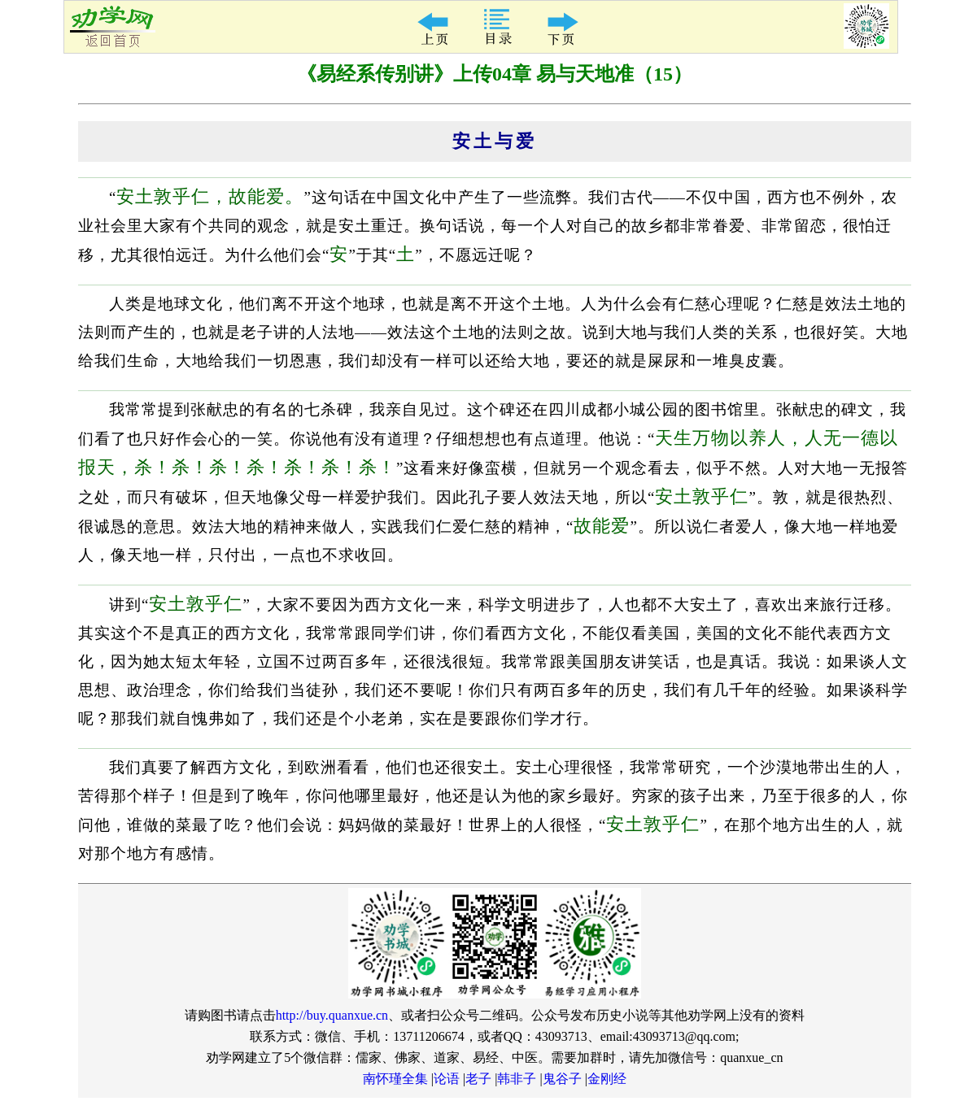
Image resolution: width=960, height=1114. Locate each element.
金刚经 (606, 1079)
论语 (447, 1079)
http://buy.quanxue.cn (332, 1015)
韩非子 (516, 1079)
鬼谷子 (562, 1079)
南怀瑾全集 (395, 1079)
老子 (478, 1079)
